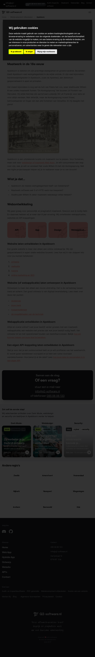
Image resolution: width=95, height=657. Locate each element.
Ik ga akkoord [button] (16, 52)
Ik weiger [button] (29, 52)
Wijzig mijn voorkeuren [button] (46, 52)
